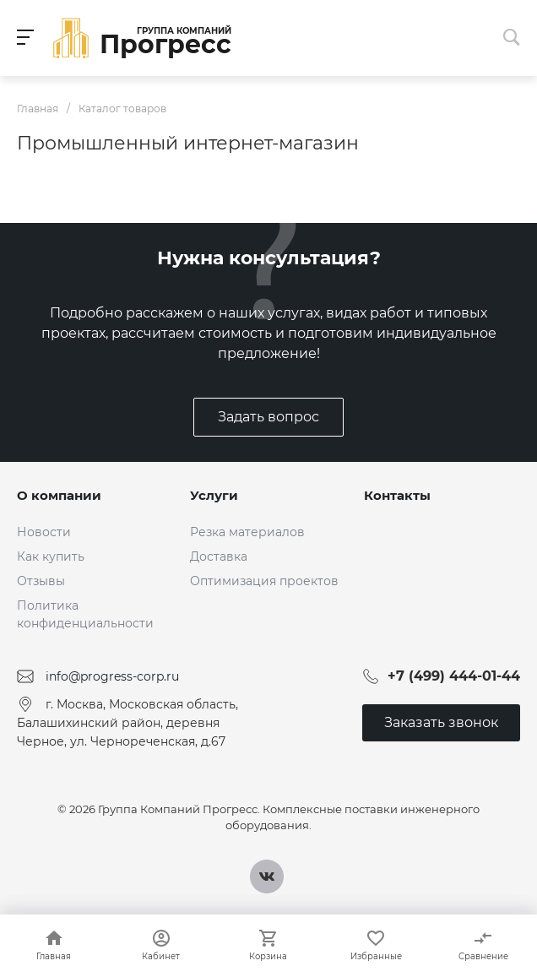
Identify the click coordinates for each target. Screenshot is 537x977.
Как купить (50, 556)
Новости (44, 532)
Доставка (218, 556)
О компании (59, 495)
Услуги (214, 495)
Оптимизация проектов (264, 581)
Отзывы (41, 581)
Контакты (397, 495)
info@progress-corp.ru (112, 676)
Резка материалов (247, 532)
